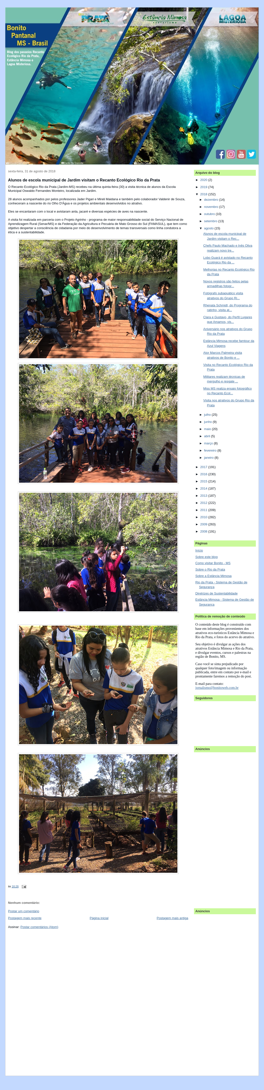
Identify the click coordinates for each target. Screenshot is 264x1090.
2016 (204, 474)
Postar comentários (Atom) (39, 927)
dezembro (211, 199)
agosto (209, 228)
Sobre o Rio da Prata (210, 569)
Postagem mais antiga (172, 918)
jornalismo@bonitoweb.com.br (217, 688)
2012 (204, 503)
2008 (204, 531)
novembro (211, 207)
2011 (204, 510)
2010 (204, 517)
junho (208, 422)
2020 (204, 180)
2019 (204, 187)
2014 (204, 488)
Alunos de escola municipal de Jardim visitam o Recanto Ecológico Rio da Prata (84, 180)
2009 (204, 524)
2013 (204, 495)
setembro (211, 221)
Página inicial (99, 918)
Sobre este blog (206, 557)
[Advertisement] (215, 828)
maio (208, 429)
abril (207, 436)
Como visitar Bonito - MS (212, 563)
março (209, 443)
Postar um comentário (23, 911)
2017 (204, 467)
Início (199, 550)
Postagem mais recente (25, 918)
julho (208, 414)
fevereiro (210, 450)
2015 (204, 481)
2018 (204, 194)
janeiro (209, 457)
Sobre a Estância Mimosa (213, 576)
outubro (210, 214)
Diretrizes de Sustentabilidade (216, 593)
